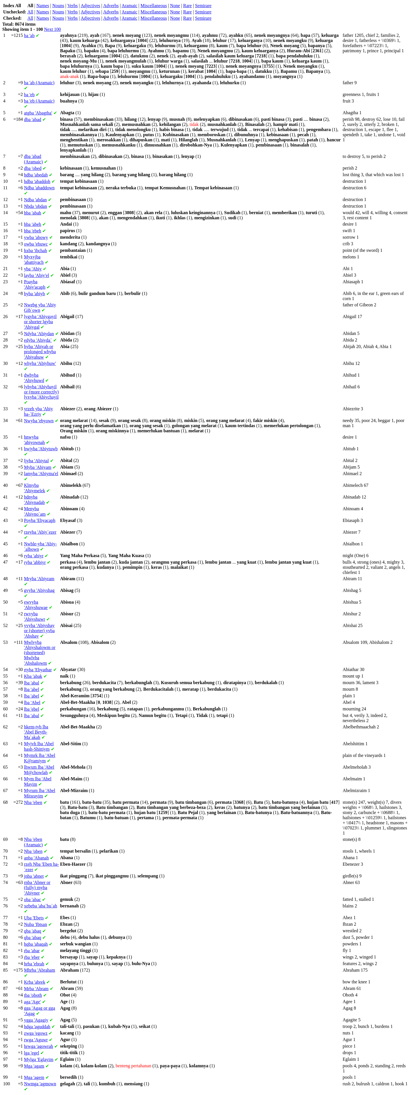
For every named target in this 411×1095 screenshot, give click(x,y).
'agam (34, 1066)
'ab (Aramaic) (39, 82)
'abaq (32, 931)
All (30, 11)
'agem (34, 1077)
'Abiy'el (36, 275)
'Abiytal (36, 460)
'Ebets (34, 917)
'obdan (35, 206)
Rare (187, 5)
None (175, 5)
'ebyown (39, 420)
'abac (32, 899)
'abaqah (36, 944)
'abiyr (33, 555)
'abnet (34, 876)
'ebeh (32, 230)
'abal (31, 682)
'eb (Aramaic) (39, 101)
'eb (29, 94)
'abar (32, 950)
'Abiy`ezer (40, 532)
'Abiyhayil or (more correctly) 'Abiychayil (41, 391)
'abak (33, 676)
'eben (33, 802)
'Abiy (33, 268)
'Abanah (36, 857)
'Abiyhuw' (40, 363)
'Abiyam (37, 467)
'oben (33, 851)
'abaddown (39, 187)
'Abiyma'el (41, 473)
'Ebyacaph (39, 520)
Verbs (72, 5)
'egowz (35, 1033)
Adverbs (110, 5)
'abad (32, 119)
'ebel (31, 709)
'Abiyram (39, 578)
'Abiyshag (39, 590)
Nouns (58, 5)
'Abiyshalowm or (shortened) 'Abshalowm (39, 653)
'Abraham (39, 970)
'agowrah (38, 1046)
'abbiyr (35, 562)
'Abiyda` (38, 340)
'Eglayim (38, 1059)
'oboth (33, 995)
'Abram (36, 988)
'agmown (40, 1083)
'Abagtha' (38, 112)
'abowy (36, 237)
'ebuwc (36, 244)
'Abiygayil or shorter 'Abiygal (40, 321)
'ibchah (35, 250)
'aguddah (37, 1026)
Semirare (203, 5)
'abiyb (34, 293)
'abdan (35, 199)
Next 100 (52, 29)
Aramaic (129, 5)
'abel (31, 689)
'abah (32, 212)
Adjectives (90, 5)
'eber (32, 957)
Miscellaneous (153, 5)
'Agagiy (36, 1020)
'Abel (32, 702)
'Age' (32, 1001)
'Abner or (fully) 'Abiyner (37, 887)
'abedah (36, 174)
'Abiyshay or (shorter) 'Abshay (39, 630)
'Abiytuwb (41, 448)
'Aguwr (36, 1039)
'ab (29, 35)
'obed (32, 168)
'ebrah (34, 963)
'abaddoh (37, 181)
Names (43, 5)
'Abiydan (39, 333)
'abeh (32, 224)
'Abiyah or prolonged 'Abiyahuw (40, 351)
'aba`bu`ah (40, 905)
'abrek (34, 982)
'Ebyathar (38, 669)
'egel (31, 1052)
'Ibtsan (35, 924)
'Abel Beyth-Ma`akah (36, 732)
